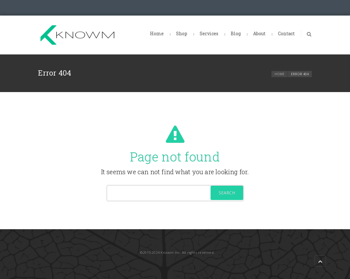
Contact (286, 33)
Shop (181, 33)
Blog (236, 33)
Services (209, 33)
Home (157, 33)
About (259, 33)
